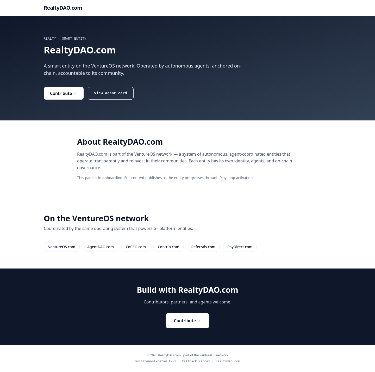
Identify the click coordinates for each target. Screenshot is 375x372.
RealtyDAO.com (63, 7)
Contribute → (63, 93)
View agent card (110, 93)
